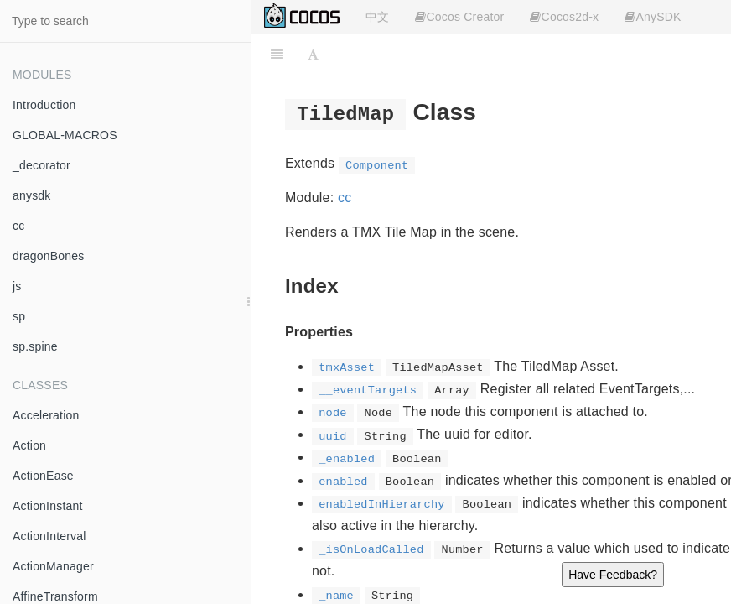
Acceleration (46, 415)
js (17, 286)
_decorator (41, 165)
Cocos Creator (459, 16)
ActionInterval (49, 536)
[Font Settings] (313, 55)
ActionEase (43, 475)
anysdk (32, 195)
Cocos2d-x (564, 16)
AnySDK (653, 16)
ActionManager (53, 566)
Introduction (44, 105)
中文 (377, 16)
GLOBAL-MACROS (65, 135)
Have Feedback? (612, 574)
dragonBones (49, 256)
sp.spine (35, 346)
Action (29, 445)
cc (18, 225)
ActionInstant (48, 506)
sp (19, 316)
